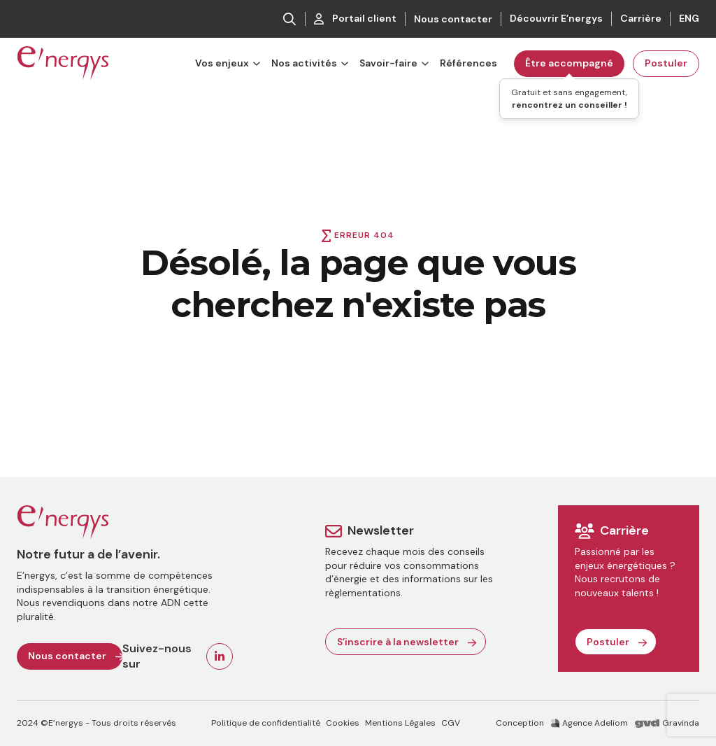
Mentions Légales (400, 723)
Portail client (355, 18)
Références (468, 63)
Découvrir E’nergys (556, 18)
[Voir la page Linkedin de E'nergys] (219, 656)
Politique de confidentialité (265, 723)
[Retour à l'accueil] (125, 522)
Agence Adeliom (589, 723)
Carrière (640, 18)
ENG (689, 18)
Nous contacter (453, 19)
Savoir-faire (388, 63)
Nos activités (304, 63)
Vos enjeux (222, 63)
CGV (450, 723)
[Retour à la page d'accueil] (63, 63)
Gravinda (667, 723)
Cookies (342, 723)
